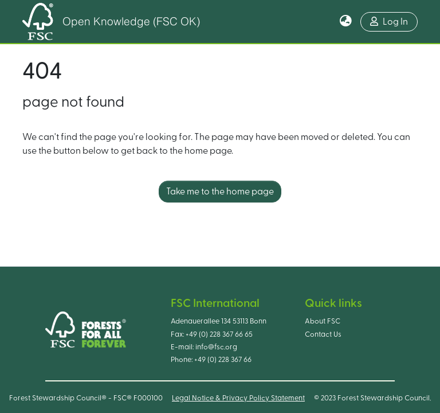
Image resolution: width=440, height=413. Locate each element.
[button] (346, 22)
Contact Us (323, 334)
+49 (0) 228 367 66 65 (219, 334)
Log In (389, 21)
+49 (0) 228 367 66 (223, 359)
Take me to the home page (220, 191)
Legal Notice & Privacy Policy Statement (238, 398)
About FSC (322, 321)
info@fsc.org (216, 347)
